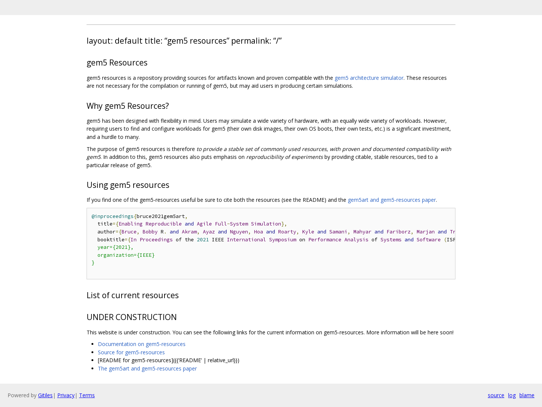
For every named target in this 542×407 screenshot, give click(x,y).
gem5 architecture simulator (369, 77)
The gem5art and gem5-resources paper (147, 368)
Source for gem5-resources (131, 352)
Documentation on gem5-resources (142, 344)
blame (526, 395)
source (496, 395)
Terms (87, 395)
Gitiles (45, 395)
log (512, 395)
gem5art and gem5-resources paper (392, 199)
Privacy (66, 395)
